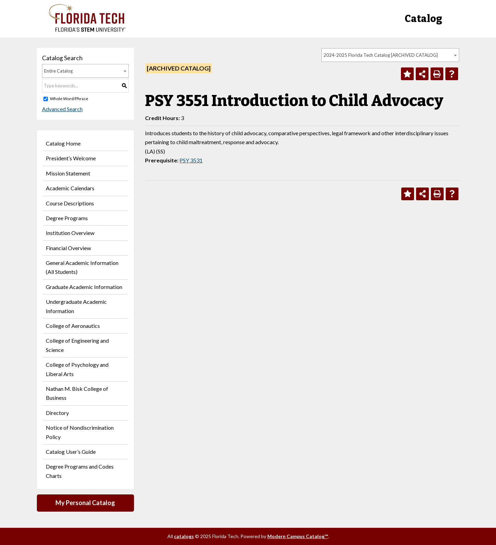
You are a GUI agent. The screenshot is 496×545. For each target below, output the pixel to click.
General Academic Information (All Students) (82, 267)
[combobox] (390, 55)
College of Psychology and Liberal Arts (77, 369)
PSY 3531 (191, 160)
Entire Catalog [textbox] (58, 71)
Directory (57, 412)
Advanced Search (62, 109)
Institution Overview (70, 232)
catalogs (184, 536)
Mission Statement (68, 173)
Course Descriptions (70, 203)
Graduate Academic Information (84, 287)
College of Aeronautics (73, 325)
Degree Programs (67, 218)
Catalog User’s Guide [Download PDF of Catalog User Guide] (71, 451)
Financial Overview (68, 248)
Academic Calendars (70, 188)
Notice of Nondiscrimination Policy (80, 432)
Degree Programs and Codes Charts (80, 471)
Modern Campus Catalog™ (297, 536)
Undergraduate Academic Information (76, 306)
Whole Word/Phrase (69, 98)
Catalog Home (63, 143)
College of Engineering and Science (77, 345)
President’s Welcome (71, 158)
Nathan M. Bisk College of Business (77, 393)
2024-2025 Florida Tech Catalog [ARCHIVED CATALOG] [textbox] (380, 55)
